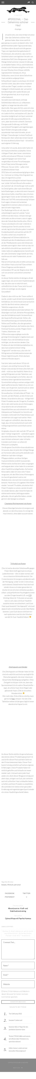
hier (13, 699)
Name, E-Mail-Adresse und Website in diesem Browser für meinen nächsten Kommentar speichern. (15, 994)
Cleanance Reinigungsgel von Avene (18, 503)
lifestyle (10, 885)
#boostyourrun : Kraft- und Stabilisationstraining (18, 908)
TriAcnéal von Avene (18, 563)
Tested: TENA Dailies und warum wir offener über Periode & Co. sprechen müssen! (19, 1038)
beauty (4, 885)
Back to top (18, 1068)
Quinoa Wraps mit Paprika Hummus (18, 917)
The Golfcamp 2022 (15, 1014)
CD (30, 595)
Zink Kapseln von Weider (18, 667)
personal (17, 885)
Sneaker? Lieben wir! (15, 1020)
